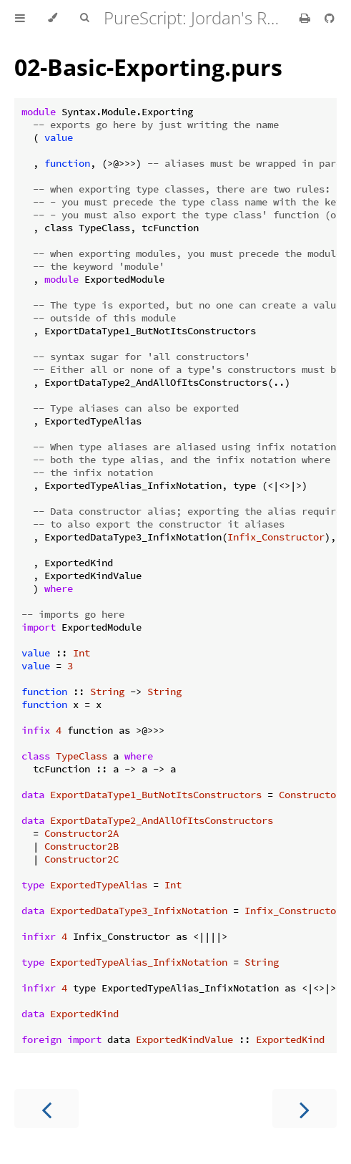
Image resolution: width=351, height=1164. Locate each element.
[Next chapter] (304, 1108)
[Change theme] (52, 18)
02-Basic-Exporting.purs (148, 67)
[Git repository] (329, 18)
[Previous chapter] (46, 1108)
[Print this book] (306, 18)
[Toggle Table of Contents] (20, 18)
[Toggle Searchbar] (84, 18)
